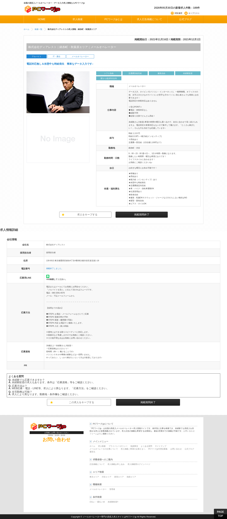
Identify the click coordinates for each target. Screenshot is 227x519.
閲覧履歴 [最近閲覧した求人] (178, 13)
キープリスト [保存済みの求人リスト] (194, 13)
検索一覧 (38, 29)
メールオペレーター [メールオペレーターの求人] (98, 489)
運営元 (92, 452)
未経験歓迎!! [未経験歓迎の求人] (113, 502)
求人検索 (102, 446)
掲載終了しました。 (54, 268)
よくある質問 (146, 446)
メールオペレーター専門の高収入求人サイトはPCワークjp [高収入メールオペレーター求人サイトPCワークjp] (110, 517)
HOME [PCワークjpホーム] (41, 19)
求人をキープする (87, 214)
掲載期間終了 (141, 214)
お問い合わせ (57, 439)
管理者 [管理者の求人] (112, 489)
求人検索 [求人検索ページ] (78, 19)
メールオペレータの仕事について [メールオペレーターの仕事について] (104, 449)
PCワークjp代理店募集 (158, 449)
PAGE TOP (220, 514)
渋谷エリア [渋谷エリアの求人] (106, 477)
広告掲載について (97, 464)
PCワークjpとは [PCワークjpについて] (114, 19)
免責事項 (134, 446)
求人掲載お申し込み (116, 464)
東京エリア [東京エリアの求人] (94, 477)
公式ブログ (185, 19)
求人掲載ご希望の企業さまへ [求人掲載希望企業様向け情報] (133, 449)
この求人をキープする (81, 402)
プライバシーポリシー (118, 446)
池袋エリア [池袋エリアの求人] (131, 477)
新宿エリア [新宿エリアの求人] (119, 477)
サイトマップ (160, 446)
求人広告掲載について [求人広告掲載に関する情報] (149, 19)
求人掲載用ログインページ (139, 464)
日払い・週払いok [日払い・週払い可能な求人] (97, 502)
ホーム (26, 29)
